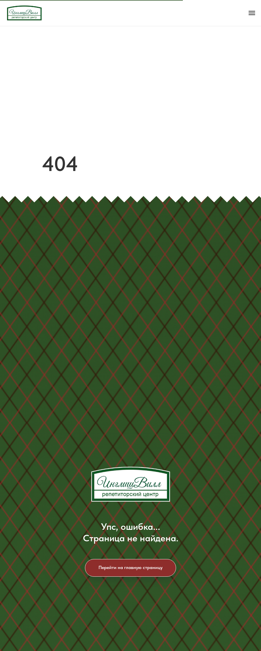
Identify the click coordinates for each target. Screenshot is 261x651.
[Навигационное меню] (252, 13)
